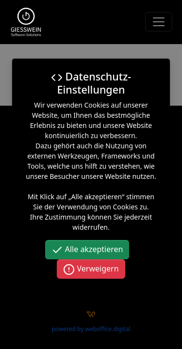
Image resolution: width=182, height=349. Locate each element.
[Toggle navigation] (158, 22)
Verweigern (90, 269)
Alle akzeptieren (87, 250)
